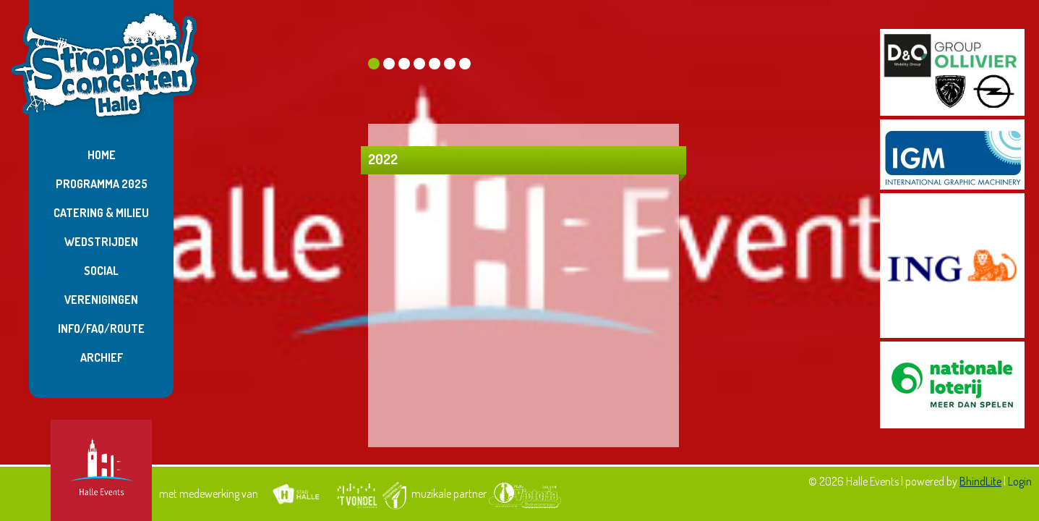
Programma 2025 (101, 184)
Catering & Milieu (101, 213)
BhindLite (980, 481)
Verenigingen (101, 299)
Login (1020, 481)
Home (101, 155)
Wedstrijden (101, 241)
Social (101, 270)
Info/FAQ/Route (101, 328)
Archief (101, 357)
